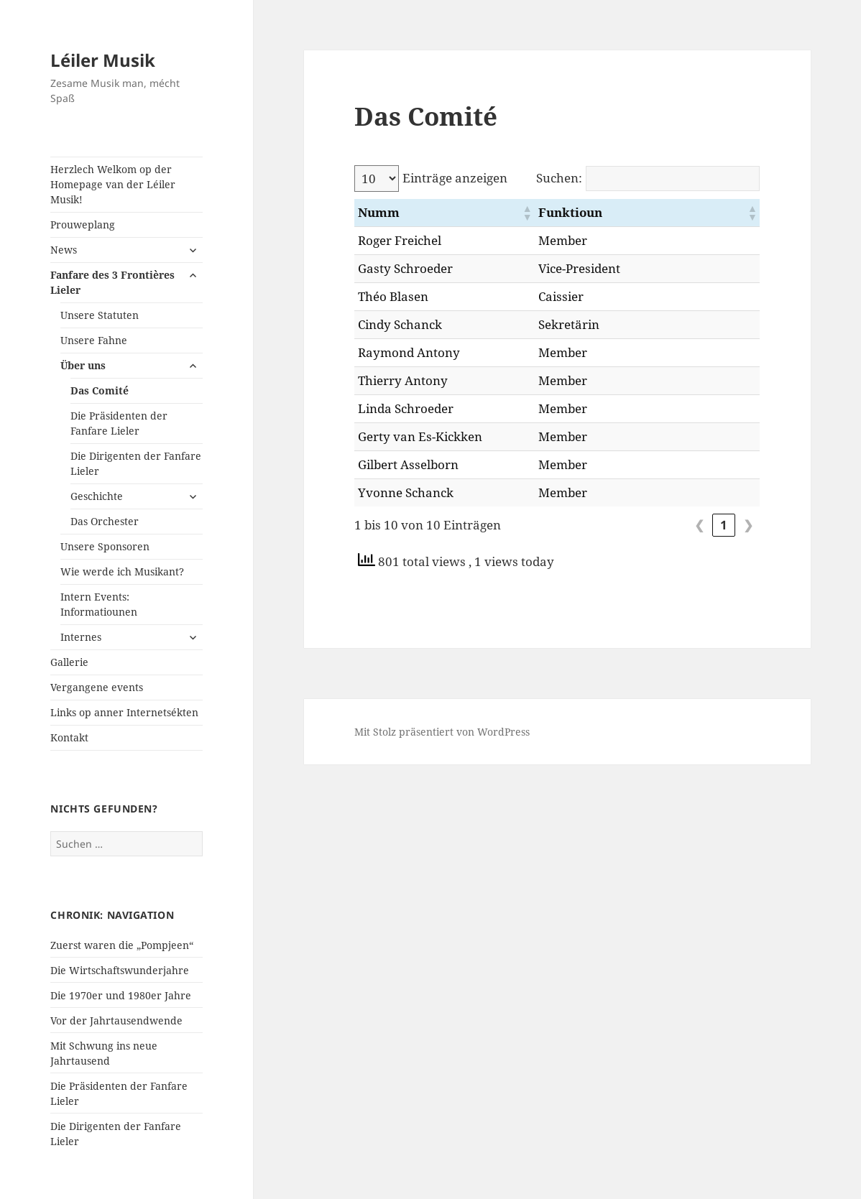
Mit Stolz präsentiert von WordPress (442, 732)
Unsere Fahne (93, 340)
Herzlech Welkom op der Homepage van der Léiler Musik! (112, 184)
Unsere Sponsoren (104, 546)
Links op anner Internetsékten (124, 712)
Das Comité (99, 390)
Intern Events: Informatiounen (98, 604)
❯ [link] (748, 525)
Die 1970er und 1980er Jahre (120, 995)
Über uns (83, 365)
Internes (80, 637)
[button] (588, 212)
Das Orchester (104, 521)
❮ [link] (699, 525)
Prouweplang (82, 224)
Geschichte (96, 496)
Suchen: (559, 178)
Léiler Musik (102, 60)
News (63, 249)
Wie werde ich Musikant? (122, 571)
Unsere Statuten (99, 315)
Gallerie (69, 662)
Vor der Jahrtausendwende (116, 1020)
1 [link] (723, 525)
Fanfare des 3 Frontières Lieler (112, 282)
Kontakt (69, 737)
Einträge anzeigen (454, 178)
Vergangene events (96, 687)
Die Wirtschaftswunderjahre (119, 970)
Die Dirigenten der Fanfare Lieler (135, 463)
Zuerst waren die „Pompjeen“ (121, 945)
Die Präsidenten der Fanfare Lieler (118, 423)
